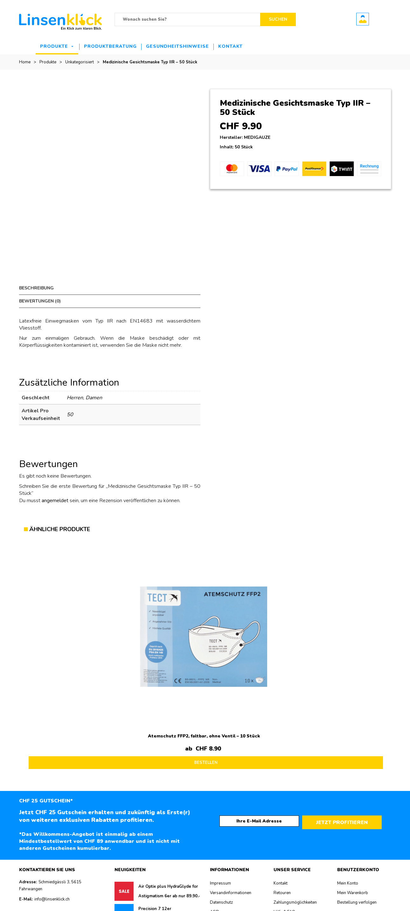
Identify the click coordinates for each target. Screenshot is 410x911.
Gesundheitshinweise (177, 46)
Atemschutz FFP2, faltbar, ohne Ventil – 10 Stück (69, 621)
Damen (94, 384)
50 (70, 401)
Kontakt (230, 46)
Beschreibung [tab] (36, 288)
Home (25, 62)
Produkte (54, 46)
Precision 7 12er (154, 792)
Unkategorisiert (79, 62)
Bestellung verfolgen (357, 785)
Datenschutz (221, 785)
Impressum (220, 766)
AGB (214, 795)
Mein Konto (347, 766)
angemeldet (55, 487)
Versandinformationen (230, 776)
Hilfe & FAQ (284, 795)
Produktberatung (110, 46)
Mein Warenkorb (352, 776)
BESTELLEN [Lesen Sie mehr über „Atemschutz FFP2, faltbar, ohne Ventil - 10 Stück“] (71, 645)
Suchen (278, 19)
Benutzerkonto (362, 19)
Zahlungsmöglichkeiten (295, 785)
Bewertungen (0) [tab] (130, 288)
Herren (75, 384)
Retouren (282, 776)
